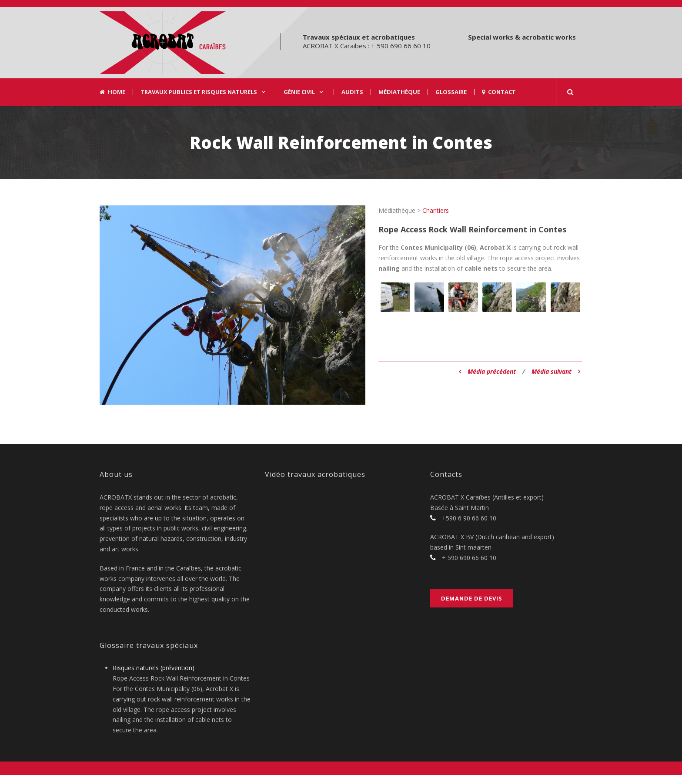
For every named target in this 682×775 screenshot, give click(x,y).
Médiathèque (399, 92)
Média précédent (487, 371)
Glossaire (451, 92)
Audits (352, 92)
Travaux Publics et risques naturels (198, 92)
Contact (499, 92)
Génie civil (299, 92)
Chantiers (435, 210)
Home (112, 92)
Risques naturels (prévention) (153, 668)
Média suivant (556, 371)
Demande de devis (471, 598)
